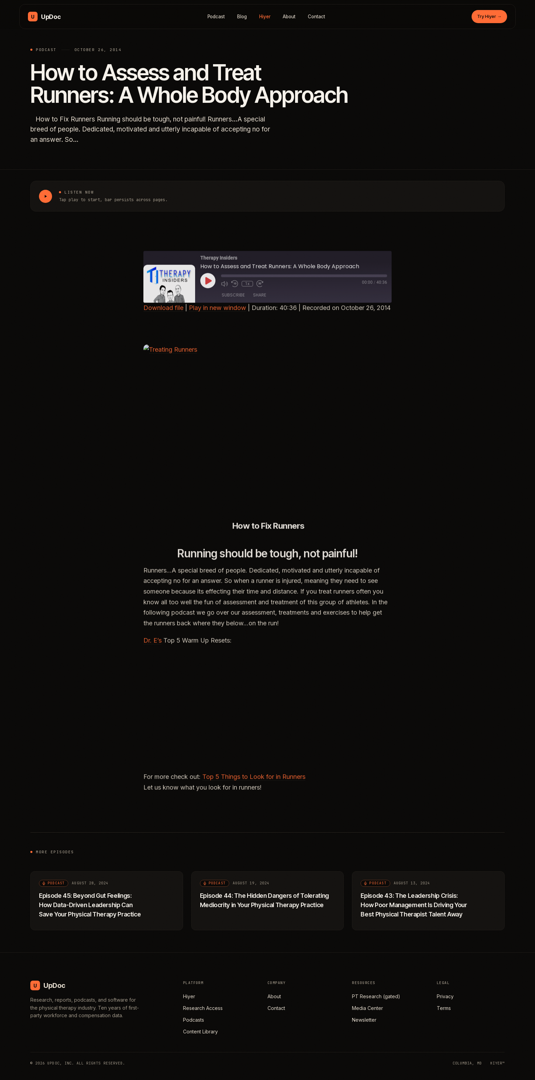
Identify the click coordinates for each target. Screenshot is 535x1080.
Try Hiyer (489, 16)
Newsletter (364, 1020)
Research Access (203, 1008)
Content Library (200, 1031)
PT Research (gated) (376, 996)
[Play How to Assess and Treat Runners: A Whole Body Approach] (45, 196)
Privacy (445, 996)
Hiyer (265, 16)
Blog (242, 16)
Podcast (216, 16)
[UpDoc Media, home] (44, 16)
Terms (444, 1008)
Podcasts (193, 1020)
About (289, 16)
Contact (316, 16)
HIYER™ (497, 1063)
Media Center (367, 1008)
